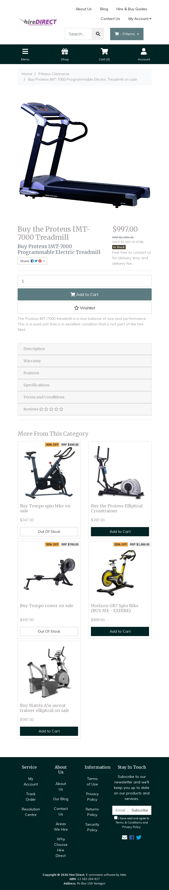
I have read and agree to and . (131, 822)
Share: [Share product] (31, 261)
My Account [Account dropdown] (138, 18)
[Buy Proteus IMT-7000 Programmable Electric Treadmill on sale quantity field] (85, 281)
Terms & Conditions (128, 822)
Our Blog (60, 799)
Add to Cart (84, 294)
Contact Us (110, 18)
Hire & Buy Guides (131, 9)
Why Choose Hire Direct (61, 847)
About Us (84, 9)
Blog (104, 9)
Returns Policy (92, 812)
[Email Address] (120, 810)
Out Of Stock (49, 531)
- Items (125, 34)
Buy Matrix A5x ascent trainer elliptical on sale (44, 708)
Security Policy (92, 827)
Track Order (31, 797)
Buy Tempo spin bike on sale (45, 508)
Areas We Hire (61, 826)
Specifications (36, 385)
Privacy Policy (92, 797)
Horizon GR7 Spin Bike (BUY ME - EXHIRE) (115, 608)
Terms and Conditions (43, 397)
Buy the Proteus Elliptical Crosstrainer (116, 508)
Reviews (43, 409)
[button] (85, 308)
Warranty (32, 360)
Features (31, 373)
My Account (31, 781)
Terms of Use (92, 781)
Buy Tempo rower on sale (46, 605)
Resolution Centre (31, 812)
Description (34, 348)
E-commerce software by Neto (106, 875)
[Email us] (124, 837)
